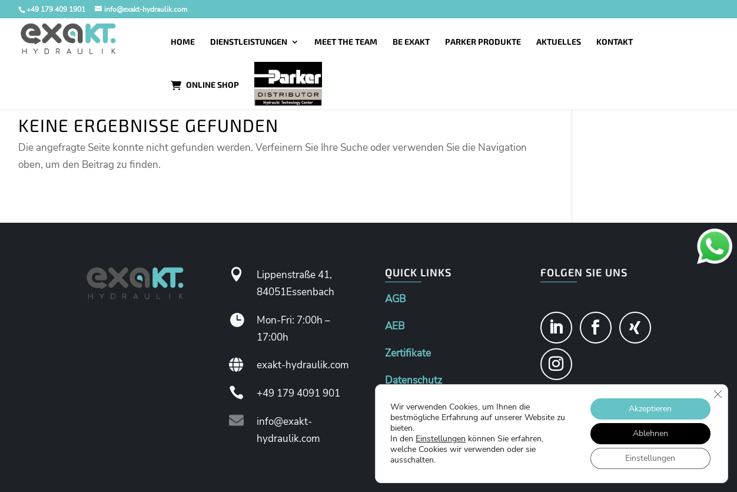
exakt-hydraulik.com (303, 365)
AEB (394, 326)
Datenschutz (413, 380)
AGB (395, 299)
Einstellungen (441, 439)
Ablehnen (650, 433)
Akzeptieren (650, 408)
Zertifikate (408, 353)
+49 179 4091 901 (298, 393)
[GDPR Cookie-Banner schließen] (717, 394)
